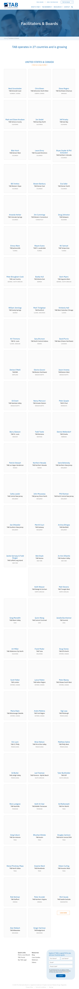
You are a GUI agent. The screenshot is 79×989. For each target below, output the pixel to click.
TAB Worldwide (66, 2)
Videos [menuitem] (34, 962)
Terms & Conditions (41, 987)
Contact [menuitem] (67, 7)
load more (63, 913)
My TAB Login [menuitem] (22, 960)
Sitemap (51, 987)
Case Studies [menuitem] (36, 957)
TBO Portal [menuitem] (21, 957)
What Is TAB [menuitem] (35, 7)
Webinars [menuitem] (35, 960)
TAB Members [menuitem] (46, 7)
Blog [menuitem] (33, 955)
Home (5, 38)
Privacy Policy (66, 972)
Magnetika (63, 985)
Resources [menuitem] (57, 7)
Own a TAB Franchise (52, 2)
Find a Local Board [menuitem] (24, 955)
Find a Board (40, 2)
